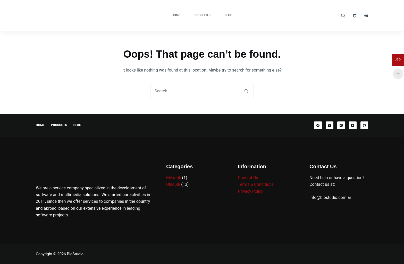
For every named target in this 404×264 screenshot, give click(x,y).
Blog (228, 15)
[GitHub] (364, 125)
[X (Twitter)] (329, 125)
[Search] (343, 15)
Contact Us (248, 177)
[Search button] (246, 91)
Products (203, 15)
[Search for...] (195, 91)
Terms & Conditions (256, 184)
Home (176, 15)
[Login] (355, 15)
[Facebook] (318, 125)
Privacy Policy (250, 191)
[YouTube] (353, 125)
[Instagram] (341, 125)
